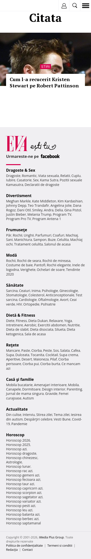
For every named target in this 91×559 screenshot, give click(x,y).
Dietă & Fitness (20, 315)
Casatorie (24, 180)
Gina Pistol (72, 210)
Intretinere (14, 325)
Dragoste (13, 175)
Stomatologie (16, 295)
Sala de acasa (35, 334)
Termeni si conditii (59, 546)
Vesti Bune (62, 419)
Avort (64, 299)
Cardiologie (28, 299)
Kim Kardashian (70, 201)
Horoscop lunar (18, 466)
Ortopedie (31, 304)
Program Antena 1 (46, 218)
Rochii (17, 235)
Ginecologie (68, 290)
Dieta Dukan (38, 320)
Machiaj (72, 235)
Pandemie (19, 423)
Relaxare (56, 320)
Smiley (37, 210)
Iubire (10, 180)
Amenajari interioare (50, 385)
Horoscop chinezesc (22, 457)
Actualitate (17, 409)
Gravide (51, 393)
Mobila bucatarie (19, 385)
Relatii (65, 175)
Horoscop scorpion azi (23, 492)
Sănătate (15, 285)
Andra (49, 210)
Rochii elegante (59, 265)
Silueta (60, 329)
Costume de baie (19, 265)
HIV (19, 304)
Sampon (39, 239)
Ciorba (36, 350)
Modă (11, 255)
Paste (25, 350)
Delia (59, 210)
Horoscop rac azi (19, 470)
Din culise (13, 414)
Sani (9, 239)
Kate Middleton (44, 201)
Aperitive (13, 359)
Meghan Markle (18, 201)
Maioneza (41, 359)
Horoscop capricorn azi (24, 488)
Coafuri (58, 235)
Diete (10, 320)
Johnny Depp (16, 205)
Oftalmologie (48, 299)
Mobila (73, 385)
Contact (27, 550)
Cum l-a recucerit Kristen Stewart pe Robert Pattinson (44, 82)
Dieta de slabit (17, 329)
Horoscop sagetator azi (24, 497)
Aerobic (30, 325)
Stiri (45, 67)
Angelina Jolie (61, 205)
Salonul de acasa (57, 244)
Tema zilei (61, 414)
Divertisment (19, 195)
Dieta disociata (41, 329)
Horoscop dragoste (21, 453)
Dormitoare (31, 389)
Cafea (75, 350)
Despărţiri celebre (38, 419)
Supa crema (68, 354)
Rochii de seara (29, 260)
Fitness (21, 320)
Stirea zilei (44, 414)
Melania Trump (39, 214)
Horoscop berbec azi (22, 518)
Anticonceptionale (60, 295)
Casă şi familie (20, 379)
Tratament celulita (28, 244)
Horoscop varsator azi (23, 501)
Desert (27, 359)
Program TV (62, 214)
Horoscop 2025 (18, 444)
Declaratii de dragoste (42, 184)
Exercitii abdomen (52, 325)
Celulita (63, 239)
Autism (28, 398)
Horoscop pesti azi (20, 505)
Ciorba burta (50, 363)
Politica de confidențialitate (24, 546)
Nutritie (74, 325)
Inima (36, 290)
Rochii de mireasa (56, 260)
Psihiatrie (48, 304)
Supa (10, 354)
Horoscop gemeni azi (22, 475)
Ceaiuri (24, 290)
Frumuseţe (16, 229)
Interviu (29, 414)
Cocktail (52, 354)
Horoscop (15, 434)
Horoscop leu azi (19, 510)
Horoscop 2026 (18, 440)
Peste (47, 350)
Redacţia (12, 550)
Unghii (29, 235)
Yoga (68, 320)
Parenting (74, 389)
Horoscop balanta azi (22, 514)
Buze (52, 239)
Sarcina (12, 290)
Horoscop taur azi (20, 484)
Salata (65, 350)
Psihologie (50, 290)
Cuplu (76, 175)
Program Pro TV (18, 218)
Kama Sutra (49, 180)
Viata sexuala (48, 175)
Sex (36, 180)
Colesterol (36, 295)
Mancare (13, 350)
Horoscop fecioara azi (23, 479)
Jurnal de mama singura (25, 393)
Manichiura (23, 239)
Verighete (27, 269)
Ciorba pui (31, 363)
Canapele (13, 389)
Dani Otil (24, 210)
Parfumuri (43, 235)
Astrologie (14, 462)
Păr (8, 235)
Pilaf (53, 359)
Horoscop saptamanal (23, 523)
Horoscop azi (16, 449)
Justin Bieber (16, 214)
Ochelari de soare (51, 269)
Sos (56, 350)
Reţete (12, 345)
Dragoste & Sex (20, 170)
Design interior (53, 389)
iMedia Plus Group (51, 537)
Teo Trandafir (38, 205)
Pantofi (39, 265)
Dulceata (22, 354)
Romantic (29, 175)
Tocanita (37, 354)
